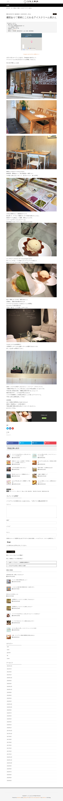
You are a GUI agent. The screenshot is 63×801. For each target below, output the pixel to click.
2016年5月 (9, 777)
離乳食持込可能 (46, 491)
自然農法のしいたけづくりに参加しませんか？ (22, 606)
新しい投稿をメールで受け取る (14, 558)
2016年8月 (9, 768)
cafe (55, 14)
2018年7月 (9, 713)
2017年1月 (9, 754)
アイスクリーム (14, 491)
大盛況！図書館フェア (43, 474)
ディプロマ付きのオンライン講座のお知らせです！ (23, 621)
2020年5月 (9, 680)
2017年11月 (9, 733)
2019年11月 (9, 689)
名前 (7, 520)
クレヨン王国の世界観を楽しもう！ (20, 579)
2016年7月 (9, 771)
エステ (20, 491)
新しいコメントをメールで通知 (14, 555)
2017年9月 (9, 736)
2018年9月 (9, 710)
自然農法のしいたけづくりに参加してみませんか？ (23, 599)
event (8, 649)
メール (8, 526)
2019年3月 (9, 698)
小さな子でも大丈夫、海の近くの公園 (17, 565)
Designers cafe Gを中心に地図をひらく (31, 54)
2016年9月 (9, 765)
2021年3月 (9, 671)
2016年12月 (9, 757)
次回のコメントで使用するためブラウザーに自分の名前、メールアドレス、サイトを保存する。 (30, 538)
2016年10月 (9, 763)
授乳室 (35, 491)
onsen (8, 658)
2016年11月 (9, 760)
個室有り (30, 491)
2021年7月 (9, 668)
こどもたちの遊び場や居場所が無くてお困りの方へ (23, 587)
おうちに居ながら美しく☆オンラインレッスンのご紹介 (24, 628)
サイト (8, 532)
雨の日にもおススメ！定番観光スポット (21, 474)
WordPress (19, 797)
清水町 (40, 491)
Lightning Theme (26, 797)
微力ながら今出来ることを (12, 594)
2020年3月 (9, 683)
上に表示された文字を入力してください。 (17, 545)
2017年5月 (9, 745)
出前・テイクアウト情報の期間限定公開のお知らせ (23, 635)
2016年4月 (9, 780)
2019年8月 (9, 692)
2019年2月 (9, 701)
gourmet (8, 652)
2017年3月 (9, 748)
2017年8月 (9, 739)
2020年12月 (9, 677)
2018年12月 (9, 704)
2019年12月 (9, 686)
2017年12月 (9, 730)
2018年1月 (9, 727)
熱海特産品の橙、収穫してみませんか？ (15, 574)
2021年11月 (9, 666)
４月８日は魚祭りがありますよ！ (19, 467)
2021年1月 (9, 674)
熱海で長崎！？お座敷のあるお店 (45, 467)
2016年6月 (9, 774)
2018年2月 (9, 724)
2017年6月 (9, 742)
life (7, 655)
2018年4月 (9, 718)
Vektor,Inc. (44, 797)
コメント (8, 504)
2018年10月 (9, 707)
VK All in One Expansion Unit (35, 797)
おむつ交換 (25, 491)
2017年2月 (9, 751)
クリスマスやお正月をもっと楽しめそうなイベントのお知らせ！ (26, 613)
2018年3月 (9, 721)
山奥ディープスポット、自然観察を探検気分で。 (19, 562)
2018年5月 (9, 715)
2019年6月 (9, 695)
